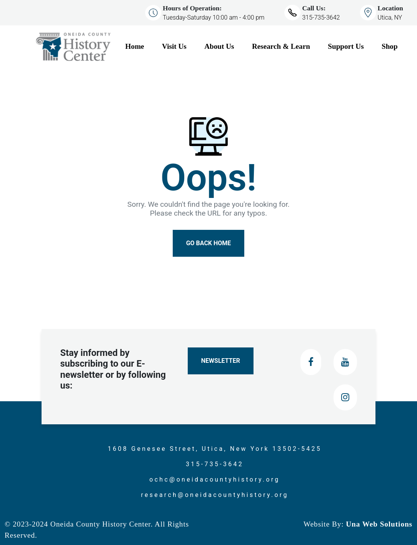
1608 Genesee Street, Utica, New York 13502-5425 (215, 448)
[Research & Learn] (287, 46)
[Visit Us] (180, 46)
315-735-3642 (321, 17)
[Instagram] (345, 397)
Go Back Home (208, 243)
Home (134, 46)
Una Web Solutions (378, 524)
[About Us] (225, 46)
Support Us (346, 46)
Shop (390, 46)
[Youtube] (345, 362)
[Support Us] (352, 46)
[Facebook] (310, 362)
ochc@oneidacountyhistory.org (214, 479)
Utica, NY (389, 17)
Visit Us (174, 46)
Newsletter (220, 360)
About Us (219, 46)
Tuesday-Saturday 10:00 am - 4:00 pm (213, 17)
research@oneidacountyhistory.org (214, 494)
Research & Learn (281, 46)
